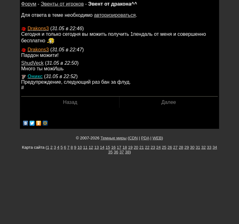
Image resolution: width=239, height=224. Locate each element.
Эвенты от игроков (62, 4)
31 (198, 147)
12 (91, 147)
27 (175, 147)
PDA (145, 138)
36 (116, 152)
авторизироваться (115, 15)
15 (107, 147)
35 (110, 152)
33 (209, 147)
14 (102, 147)
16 (113, 147)
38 (127, 152)
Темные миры (114, 138)
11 (85, 147)
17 (119, 147)
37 (122, 152)
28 (181, 147)
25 (164, 147)
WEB (157, 138)
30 (192, 147)
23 (153, 147)
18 (124, 147)
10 (79, 147)
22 (147, 147)
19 (130, 147)
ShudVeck (32, 63)
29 (186, 147)
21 (141, 147)
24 (158, 147)
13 (96, 147)
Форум (28, 4)
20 (136, 147)
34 (215, 147)
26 (169, 147)
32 (203, 147)
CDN (133, 138)
